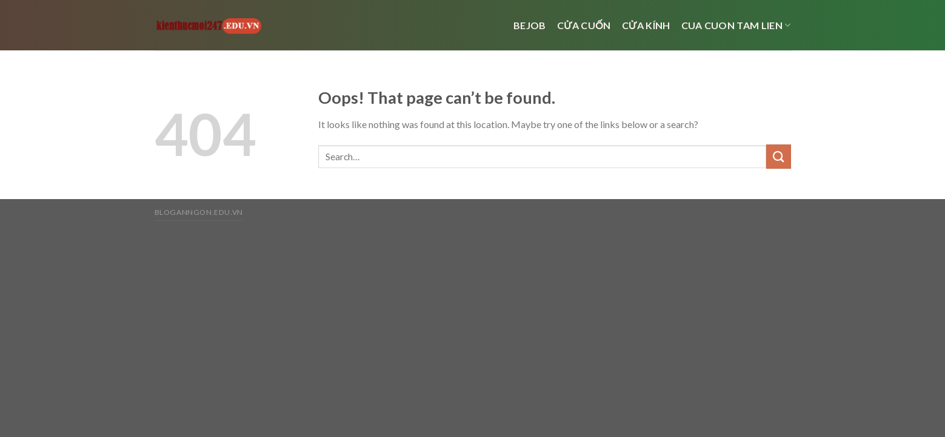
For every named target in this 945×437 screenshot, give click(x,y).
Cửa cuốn (584, 25)
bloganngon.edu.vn (199, 212)
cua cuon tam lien (736, 25)
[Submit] (778, 156)
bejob (529, 25)
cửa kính (646, 25)
